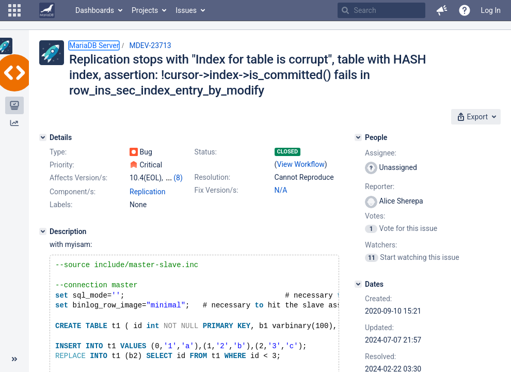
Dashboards (94, 10)
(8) (178, 178)
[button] (14, 10)
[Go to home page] (47, 10)
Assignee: (380, 153)
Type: (58, 152)
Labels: (61, 204)
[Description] (42, 231)
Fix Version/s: (216, 190)
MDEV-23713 (150, 45)
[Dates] (358, 284)
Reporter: (379, 186)
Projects (145, 10)
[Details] (42, 137)
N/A (281, 190)
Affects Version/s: (78, 178)
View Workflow (301, 164)
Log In (491, 10)
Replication (147, 192)
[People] (358, 137)
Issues (186, 10)
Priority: (62, 165)
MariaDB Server (94, 45)
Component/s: (72, 192)
